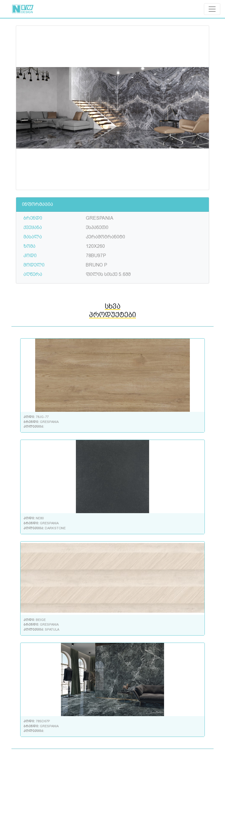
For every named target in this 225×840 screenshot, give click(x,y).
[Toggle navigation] (212, 9)
